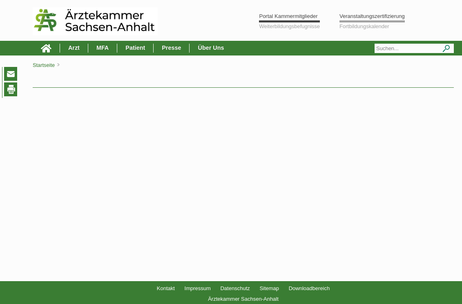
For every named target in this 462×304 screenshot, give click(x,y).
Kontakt (166, 288)
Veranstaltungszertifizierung (372, 16)
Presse (171, 47)
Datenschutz (235, 288)
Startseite (44, 65)
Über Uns (211, 47)
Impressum (198, 288)
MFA (102, 47)
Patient (135, 47)
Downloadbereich (309, 288)
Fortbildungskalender (364, 26)
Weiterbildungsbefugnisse (289, 26)
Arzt (74, 47)
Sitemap (269, 288)
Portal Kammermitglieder (288, 16)
